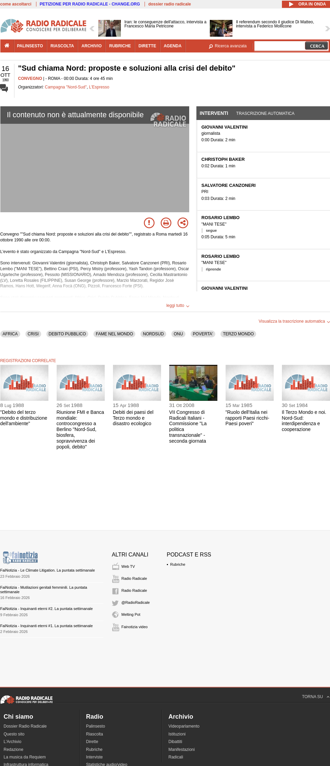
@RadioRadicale (136, 602)
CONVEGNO (30, 78)
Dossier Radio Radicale (25, 726)
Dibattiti (175, 741)
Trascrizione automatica (265, 113)
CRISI (33, 334)
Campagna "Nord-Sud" (66, 87)
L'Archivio (13, 741)
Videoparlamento (184, 726)
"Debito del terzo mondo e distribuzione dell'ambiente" (23, 418)
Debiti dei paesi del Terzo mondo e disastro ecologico (133, 418)
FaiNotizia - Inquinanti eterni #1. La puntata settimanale (46, 626)
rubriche (120, 46)
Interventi (214, 113)
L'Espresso (99, 87)
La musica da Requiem (25, 757)
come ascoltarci (16, 4)
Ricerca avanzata (231, 46)
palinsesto (30, 46)
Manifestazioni (182, 749)
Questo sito (14, 734)
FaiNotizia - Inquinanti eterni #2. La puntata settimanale (46, 609)
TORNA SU (312, 696)
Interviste (94, 757)
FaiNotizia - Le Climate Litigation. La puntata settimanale (47, 570)
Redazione (13, 749)
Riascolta (94, 734)
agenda (173, 46)
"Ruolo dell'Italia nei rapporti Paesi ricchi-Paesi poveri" (248, 418)
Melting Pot (131, 614)
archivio (91, 46)
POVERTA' (203, 334)
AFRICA (10, 334)
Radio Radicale (134, 578)
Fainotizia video (135, 627)
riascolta (62, 46)
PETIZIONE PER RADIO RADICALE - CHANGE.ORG (90, 4)
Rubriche (177, 564)
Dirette (92, 741)
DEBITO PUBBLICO (67, 334)
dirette (147, 46)
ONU (178, 334)
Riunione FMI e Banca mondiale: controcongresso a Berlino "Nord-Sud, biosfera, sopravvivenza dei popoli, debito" (80, 429)
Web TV (128, 566)
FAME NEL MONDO (114, 334)
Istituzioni (177, 734)
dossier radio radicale (169, 4)
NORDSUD (153, 334)
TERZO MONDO (238, 334)
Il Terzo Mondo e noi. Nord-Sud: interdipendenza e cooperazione (304, 420)
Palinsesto (95, 726)
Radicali (176, 757)
